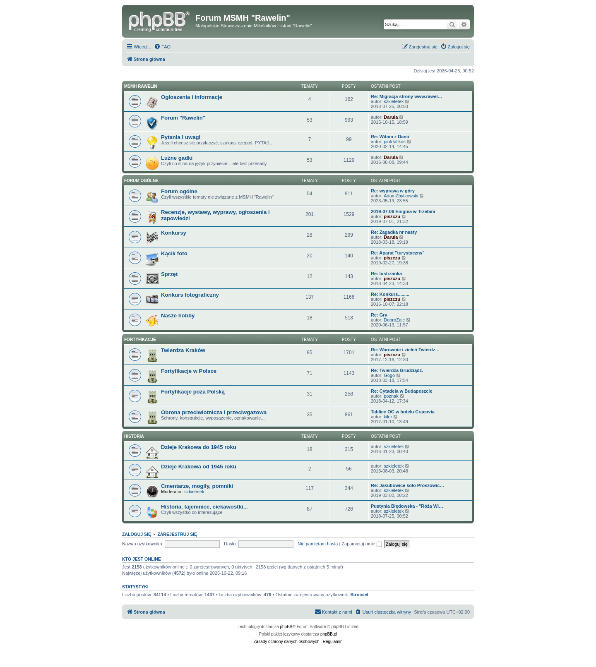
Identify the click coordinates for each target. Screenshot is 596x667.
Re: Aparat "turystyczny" (398, 252)
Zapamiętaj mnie (361, 543)
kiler (388, 416)
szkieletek (394, 101)
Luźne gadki (176, 158)
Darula (391, 117)
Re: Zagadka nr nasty (394, 232)
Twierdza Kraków (183, 350)
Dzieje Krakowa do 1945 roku (198, 447)
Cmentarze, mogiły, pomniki (197, 486)
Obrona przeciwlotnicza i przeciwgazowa (214, 412)
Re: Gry (379, 314)
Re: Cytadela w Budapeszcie (402, 391)
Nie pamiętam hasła (318, 543)
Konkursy (173, 233)
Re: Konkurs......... (390, 294)
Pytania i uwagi (180, 137)
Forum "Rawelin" (183, 118)
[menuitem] (162, 47)
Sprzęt (169, 274)
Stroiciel (359, 594)
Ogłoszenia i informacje (191, 97)
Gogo (389, 375)
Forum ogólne (141, 180)
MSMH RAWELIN (140, 86)
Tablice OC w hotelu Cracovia (403, 411)
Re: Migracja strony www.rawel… (406, 96)
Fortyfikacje (140, 339)
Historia (134, 436)
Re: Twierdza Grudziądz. (397, 370)
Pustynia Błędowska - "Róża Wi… (407, 506)
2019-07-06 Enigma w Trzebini (403, 211)
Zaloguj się (136, 534)
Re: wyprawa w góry (393, 190)
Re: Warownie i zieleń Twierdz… (405, 349)
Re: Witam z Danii (390, 136)
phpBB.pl (328, 634)
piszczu (392, 216)
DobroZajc (394, 319)
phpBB (286, 626)
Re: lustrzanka (386, 273)
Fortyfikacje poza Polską (193, 392)
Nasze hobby (178, 315)
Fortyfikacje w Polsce (188, 371)
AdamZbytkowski (401, 195)
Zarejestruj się (177, 534)
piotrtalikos (395, 141)
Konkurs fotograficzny (190, 295)
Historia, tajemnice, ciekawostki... (204, 507)
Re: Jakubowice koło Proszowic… (407, 485)
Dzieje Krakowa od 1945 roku (198, 466)
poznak (391, 395)
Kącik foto (174, 253)
